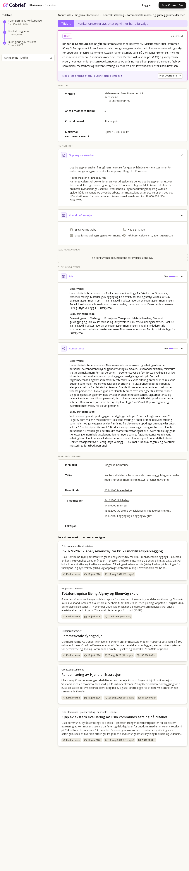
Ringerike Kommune (87, 15)
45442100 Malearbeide (118, 490)
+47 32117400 (136, 229)
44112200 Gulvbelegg (117, 500)
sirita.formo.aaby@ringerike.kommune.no (99, 235)
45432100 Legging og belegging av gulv (128, 516)
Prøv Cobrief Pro (172, 5)
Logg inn (147, 5)
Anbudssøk (64, 15)
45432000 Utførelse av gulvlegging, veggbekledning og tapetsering (136, 511)
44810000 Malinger (115, 505)
